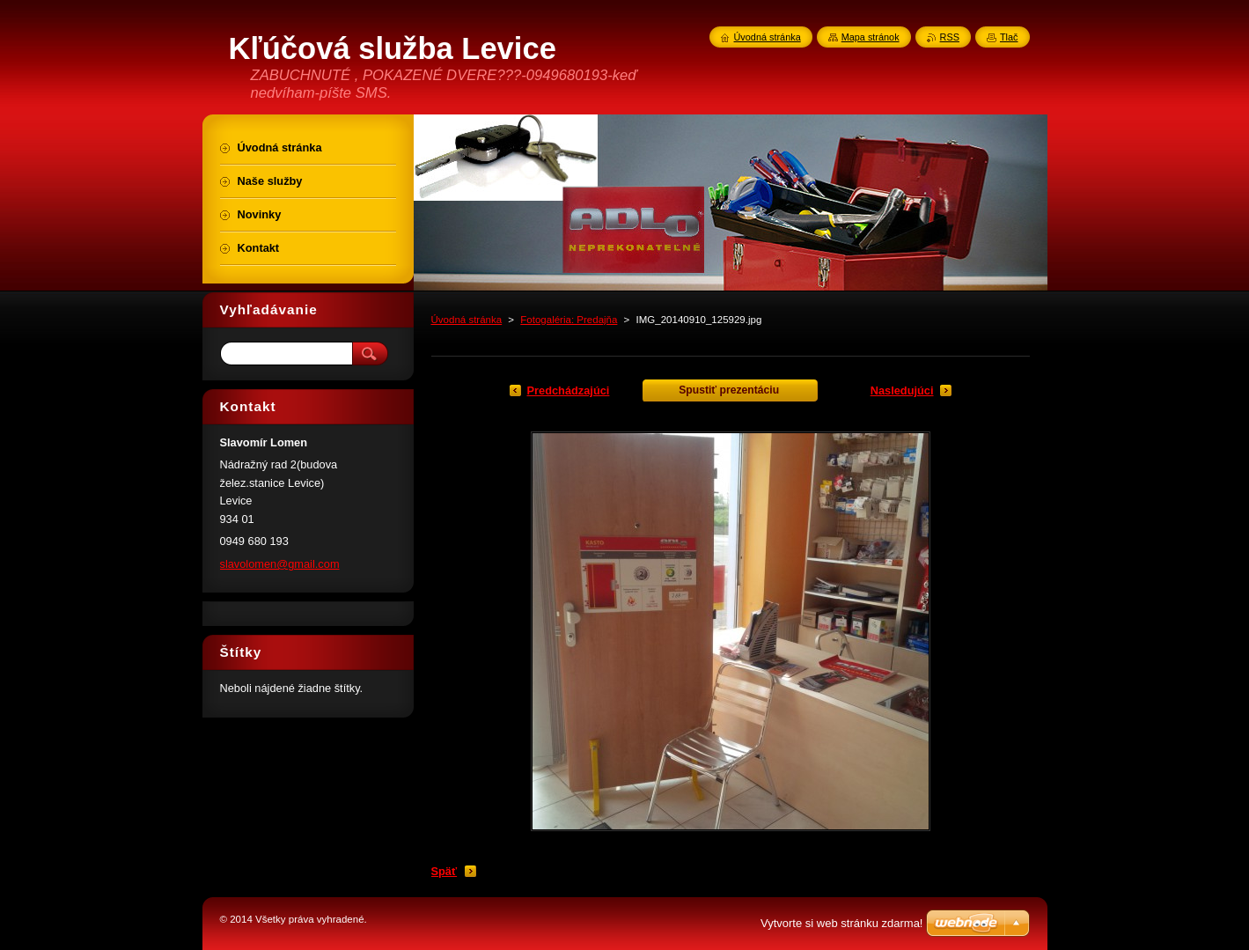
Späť (444, 871)
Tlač (1009, 37)
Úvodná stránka (467, 319)
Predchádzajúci (568, 390)
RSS (949, 37)
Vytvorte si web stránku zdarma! (841, 923)
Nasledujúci (902, 390)
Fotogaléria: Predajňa (568, 319)
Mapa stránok (870, 37)
